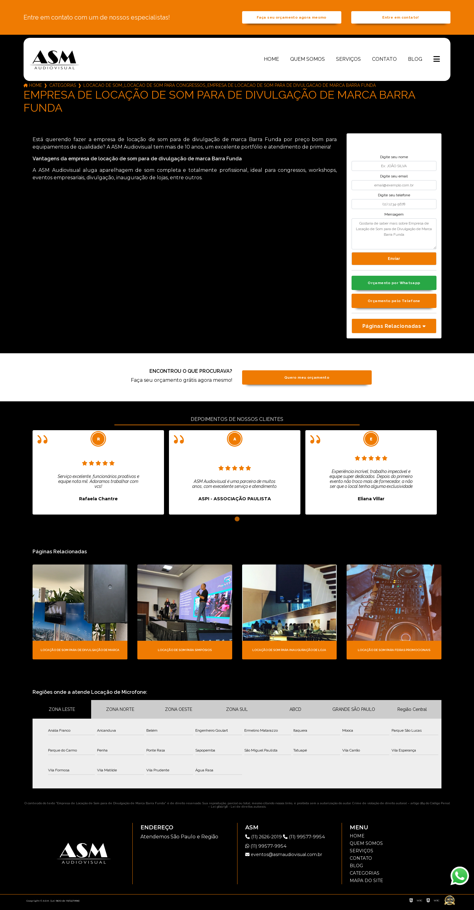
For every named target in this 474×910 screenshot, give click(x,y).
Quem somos (307, 61)
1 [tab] (237, 523)
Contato (384, 61)
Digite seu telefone (394, 197)
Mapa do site (366, 884)
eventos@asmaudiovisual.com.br (283, 858)
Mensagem (394, 216)
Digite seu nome (394, 159)
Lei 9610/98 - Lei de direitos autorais (238, 810)
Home (271, 61)
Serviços (348, 61)
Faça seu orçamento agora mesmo (291, 18)
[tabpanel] (98, 476)
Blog (415, 61)
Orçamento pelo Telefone (394, 304)
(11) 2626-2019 (265, 840)
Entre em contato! (400, 18)
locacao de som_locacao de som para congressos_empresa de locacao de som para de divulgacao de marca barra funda (229, 87)
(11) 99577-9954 (308, 840)
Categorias (62, 87)
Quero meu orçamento (306, 381)
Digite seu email (394, 178)
